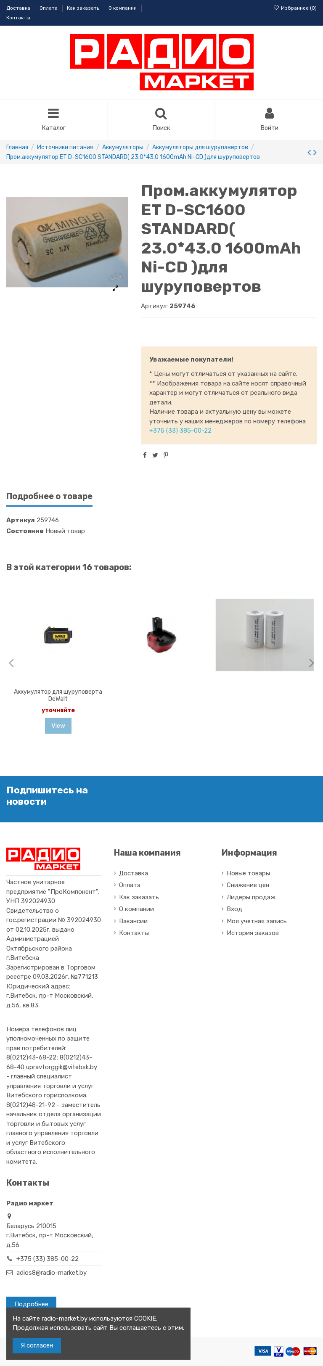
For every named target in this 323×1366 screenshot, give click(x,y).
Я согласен (37, 1345)
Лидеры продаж (251, 897)
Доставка (19, 8)
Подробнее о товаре (49, 497)
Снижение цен (248, 886)
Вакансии (133, 921)
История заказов (253, 934)
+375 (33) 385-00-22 (180, 431)
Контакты (18, 18)
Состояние (25, 531)
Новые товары (248, 873)
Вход (234, 910)
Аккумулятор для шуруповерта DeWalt (58, 696)
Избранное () (295, 8)
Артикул (20, 521)
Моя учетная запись (257, 921)
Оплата (49, 8)
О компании (123, 8)
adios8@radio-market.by (51, 1273)
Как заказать (84, 8)
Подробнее (31, 1305)
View (58, 726)
